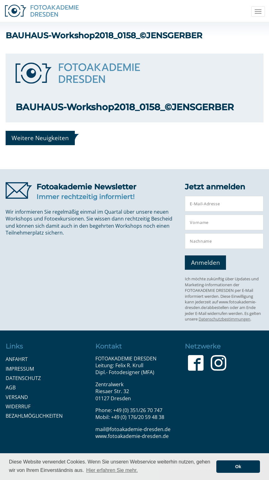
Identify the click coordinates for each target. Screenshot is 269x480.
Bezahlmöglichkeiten (34, 415)
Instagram (218, 363)
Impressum (20, 368)
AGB (11, 387)
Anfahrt (17, 359)
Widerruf (18, 406)
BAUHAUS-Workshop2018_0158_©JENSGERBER (125, 107)
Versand (17, 397)
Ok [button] (238, 466)
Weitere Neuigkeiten (40, 138)
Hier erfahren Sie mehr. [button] (112, 470)
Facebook (196, 363)
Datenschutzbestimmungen (224, 319)
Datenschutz (23, 378)
